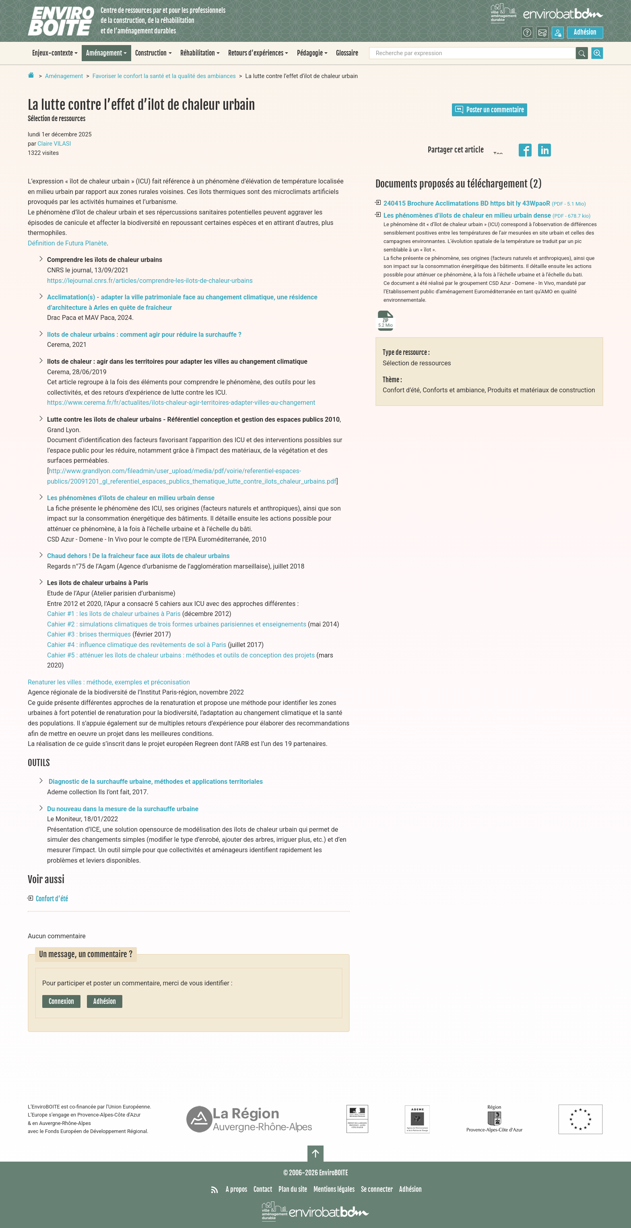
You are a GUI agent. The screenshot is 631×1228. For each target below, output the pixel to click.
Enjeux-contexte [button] (52, 53)
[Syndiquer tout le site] (214, 1190)
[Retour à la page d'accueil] (31, 75)
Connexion (61, 1001)
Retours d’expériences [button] (255, 53)
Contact (263, 1189)
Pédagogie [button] (310, 53)
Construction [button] (151, 53)
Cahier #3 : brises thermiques (89, 634)
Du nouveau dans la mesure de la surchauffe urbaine (122, 809)
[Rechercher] (582, 53)
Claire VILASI (54, 143)
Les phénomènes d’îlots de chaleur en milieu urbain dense (130, 498)
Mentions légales (334, 1189)
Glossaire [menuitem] (347, 53)
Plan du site (292, 1189)
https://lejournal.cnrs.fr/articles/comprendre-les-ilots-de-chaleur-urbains (150, 280)
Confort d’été (52, 899)
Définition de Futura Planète (67, 243)
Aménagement (64, 76)
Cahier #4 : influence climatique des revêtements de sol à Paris (136, 645)
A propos (236, 1189)
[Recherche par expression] (472, 53)
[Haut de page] (315, 1154)
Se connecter (377, 1189)
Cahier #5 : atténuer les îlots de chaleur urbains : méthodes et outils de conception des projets (181, 655)
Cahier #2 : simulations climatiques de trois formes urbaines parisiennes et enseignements (176, 624)
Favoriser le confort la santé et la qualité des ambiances (164, 76)
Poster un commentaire (489, 110)
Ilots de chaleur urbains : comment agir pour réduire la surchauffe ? (144, 334)
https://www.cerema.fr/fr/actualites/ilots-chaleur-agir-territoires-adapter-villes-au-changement (181, 402)
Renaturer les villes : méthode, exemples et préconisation (109, 682)
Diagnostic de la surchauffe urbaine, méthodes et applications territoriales (156, 781)
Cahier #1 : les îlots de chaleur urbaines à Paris (114, 614)
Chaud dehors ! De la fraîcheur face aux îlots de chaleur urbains (138, 556)
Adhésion (585, 32)
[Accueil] (61, 21)
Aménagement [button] (104, 53)
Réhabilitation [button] (197, 53)
